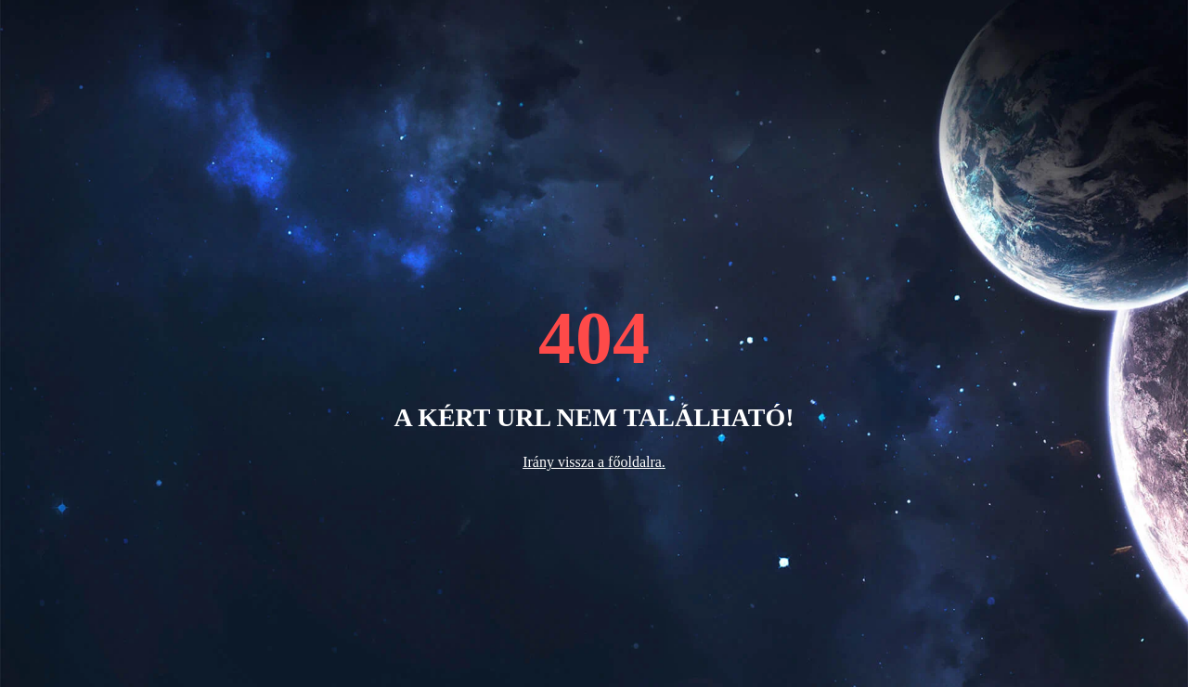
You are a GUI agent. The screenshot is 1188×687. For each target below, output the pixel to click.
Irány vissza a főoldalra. (594, 462)
